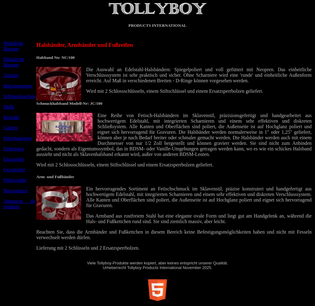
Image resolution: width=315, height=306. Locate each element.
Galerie (10, 127)
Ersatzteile (13, 159)
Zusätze (11, 75)
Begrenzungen (17, 85)
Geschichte (14, 169)
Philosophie (15, 180)
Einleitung (13, 148)
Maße (8, 106)
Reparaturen (15, 190)
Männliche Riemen (13, 62)
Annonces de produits (19, 203)
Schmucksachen (19, 96)
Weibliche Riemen (13, 46)
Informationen (17, 138)
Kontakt (11, 117)
